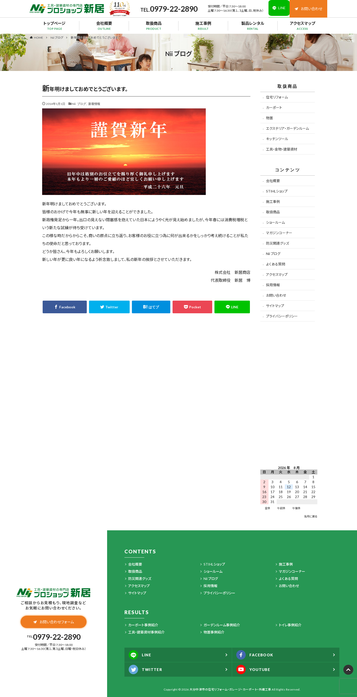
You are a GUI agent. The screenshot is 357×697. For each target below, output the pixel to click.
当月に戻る (310, 516)
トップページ (54, 25)
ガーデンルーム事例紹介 (222, 625)
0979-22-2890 (171, 8)
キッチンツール (277, 139)
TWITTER (146, 669)
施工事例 (203, 25)
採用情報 (273, 285)
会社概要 (104, 25)
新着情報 (94, 103)
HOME (38, 37)
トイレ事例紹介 (290, 625)
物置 (269, 118)
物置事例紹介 (214, 632)
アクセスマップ (302, 25)
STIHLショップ (277, 191)
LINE (141, 655)
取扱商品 (154, 25)
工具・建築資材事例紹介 (146, 632)
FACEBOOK (256, 655)
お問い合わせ (308, 8)
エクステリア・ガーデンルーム (287, 128)
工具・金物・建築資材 (281, 149)
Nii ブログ (57, 37)
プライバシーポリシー (282, 316)
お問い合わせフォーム (53, 622)
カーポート (274, 107)
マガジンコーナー (279, 233)
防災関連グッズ (277, 243)
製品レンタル (253, 25)
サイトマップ (275, 306)
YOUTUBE (254, 669)
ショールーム (275, 222)
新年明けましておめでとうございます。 (95, 37)
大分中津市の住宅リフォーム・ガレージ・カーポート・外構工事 (230, 689)
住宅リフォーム (277, 97)
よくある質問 (275, 264)
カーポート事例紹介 (143, 625)
